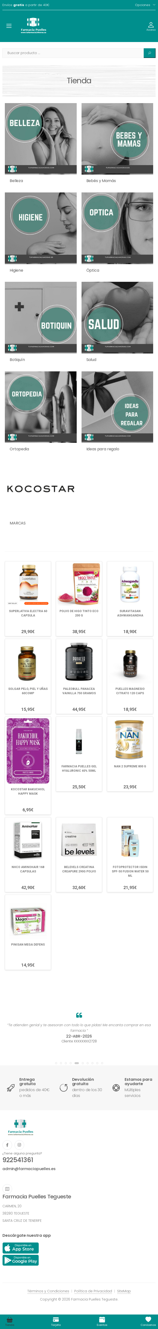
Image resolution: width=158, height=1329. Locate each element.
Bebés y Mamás (101, 181)
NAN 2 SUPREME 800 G (130, 766)
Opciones (142, 5)
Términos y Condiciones (48, 1291)
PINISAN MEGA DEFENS (28, 944)
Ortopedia (19, 449)
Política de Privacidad (93, 1291)
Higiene (16, 270)
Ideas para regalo (102, 449)
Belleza (16, 181)
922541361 (17, 1160)
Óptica (92, 270)
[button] (56, 1063)
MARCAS (18, 523)
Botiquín (17, 359)
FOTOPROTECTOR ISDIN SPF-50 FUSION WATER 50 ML (130, 871)
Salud (91, 359)
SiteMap (124, 1291)
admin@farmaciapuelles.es (29, 1169)
